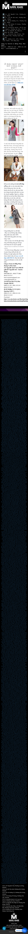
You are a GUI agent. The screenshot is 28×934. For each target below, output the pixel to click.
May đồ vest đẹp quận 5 (13, 651)
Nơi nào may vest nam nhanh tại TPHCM (13, 489)
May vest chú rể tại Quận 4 (5, 783)
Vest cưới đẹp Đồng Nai (17, 689)
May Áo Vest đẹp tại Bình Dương (8, 825)
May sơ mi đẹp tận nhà (6, 467)
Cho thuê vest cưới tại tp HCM (21, 865)
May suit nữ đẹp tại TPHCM (15, 799)
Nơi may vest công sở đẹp (18, 555)
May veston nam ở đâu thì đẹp (7, 862)
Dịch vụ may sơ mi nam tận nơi (11, 459)
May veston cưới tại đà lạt (14, 770)
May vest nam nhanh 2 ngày (6, 560)
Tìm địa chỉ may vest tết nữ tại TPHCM (13, 530)
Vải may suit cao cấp (6, 644)
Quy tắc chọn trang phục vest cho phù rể (19, 343)
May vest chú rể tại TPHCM (21, 818)
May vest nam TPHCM (6, 664)
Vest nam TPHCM (13, 620)
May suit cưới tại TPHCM (10, 720)
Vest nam (20, 820)
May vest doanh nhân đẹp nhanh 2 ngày (12, 559)
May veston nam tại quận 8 (19, 874)
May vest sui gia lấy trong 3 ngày (16, 496)
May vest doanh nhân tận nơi (15, 564)
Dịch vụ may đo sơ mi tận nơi (19, 459)
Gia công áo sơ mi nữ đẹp (9, 737)
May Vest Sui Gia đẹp (7, 817)
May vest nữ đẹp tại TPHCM (21, 808)
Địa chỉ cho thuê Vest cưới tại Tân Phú (18, 774)
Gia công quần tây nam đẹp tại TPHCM (8, 635)
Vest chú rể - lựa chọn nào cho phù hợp (15, 819)
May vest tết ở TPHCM (7, 484)
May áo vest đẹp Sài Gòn (8, 654)
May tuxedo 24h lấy (17, 545)
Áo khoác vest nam (17, 621)
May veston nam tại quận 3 (7, 876)
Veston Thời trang (17, 860)
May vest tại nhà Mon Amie (18, 467)
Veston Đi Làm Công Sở (17, 803)
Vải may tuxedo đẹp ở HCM (9, 618)
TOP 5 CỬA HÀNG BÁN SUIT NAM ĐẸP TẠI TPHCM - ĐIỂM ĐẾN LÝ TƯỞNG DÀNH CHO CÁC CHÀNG (14, 438)
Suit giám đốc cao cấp (15, 524)
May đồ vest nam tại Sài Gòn (16, 669)
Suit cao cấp (13, 525)
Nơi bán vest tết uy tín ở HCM (8, 474)
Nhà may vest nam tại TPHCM (14, 602)
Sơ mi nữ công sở (8, 813)
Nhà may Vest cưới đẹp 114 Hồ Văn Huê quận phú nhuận (10, 761)
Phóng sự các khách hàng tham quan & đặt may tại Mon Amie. (15, 330)
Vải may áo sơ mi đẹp (16, 641)
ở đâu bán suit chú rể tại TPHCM (13, 535)
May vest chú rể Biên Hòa (6, 698)
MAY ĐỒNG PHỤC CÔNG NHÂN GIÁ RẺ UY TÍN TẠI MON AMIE (12, 386)
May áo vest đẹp (5, 659)
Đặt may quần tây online (16, 469)
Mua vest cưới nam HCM (8, 666)
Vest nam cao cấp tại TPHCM (7, 579)
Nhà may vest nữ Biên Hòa (8, 688)
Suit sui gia (17, 794)
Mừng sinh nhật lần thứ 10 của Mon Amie (12, 328)
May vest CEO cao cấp (21, 579)
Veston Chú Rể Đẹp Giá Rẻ (7, 804)
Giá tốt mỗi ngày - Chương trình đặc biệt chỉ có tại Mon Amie (12, 339)
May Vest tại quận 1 (17, 784)
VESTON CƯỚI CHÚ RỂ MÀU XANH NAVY (14, 778)
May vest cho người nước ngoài (18, 593)
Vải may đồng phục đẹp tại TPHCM (8, 639)
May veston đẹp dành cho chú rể (14, 574)
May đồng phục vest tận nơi (7, 465)
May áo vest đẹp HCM (15, 654)
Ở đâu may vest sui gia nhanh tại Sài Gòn (20, 487)
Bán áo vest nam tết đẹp (15, 474)
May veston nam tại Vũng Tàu (16, 878)
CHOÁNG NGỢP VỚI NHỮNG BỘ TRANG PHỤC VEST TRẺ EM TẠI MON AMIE (14, 421)
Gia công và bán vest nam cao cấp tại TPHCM (11, 734)
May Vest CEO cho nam (16, 460)
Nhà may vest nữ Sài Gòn (7, 712)
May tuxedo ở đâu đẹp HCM (8, 615)
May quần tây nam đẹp (13, 807)
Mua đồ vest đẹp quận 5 (6, 651)
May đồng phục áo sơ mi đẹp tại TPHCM (17, 603)
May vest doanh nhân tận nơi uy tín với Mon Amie (11, 319)
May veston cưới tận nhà (20, 592)
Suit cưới (23, 532)
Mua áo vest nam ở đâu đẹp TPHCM (11, 723)
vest (4, 861)
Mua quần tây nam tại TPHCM (8, 822)
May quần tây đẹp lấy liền (14, 510)
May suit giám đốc (8, 582)
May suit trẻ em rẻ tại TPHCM (13, 792)
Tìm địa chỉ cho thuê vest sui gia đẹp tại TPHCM (11, 486)
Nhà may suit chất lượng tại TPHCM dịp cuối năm (10, 537)
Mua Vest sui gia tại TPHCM (16, 816)
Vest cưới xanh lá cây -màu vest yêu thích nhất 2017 (13, 840)
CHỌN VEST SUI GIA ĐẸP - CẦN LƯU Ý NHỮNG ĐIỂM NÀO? (12, 439)
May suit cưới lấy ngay (13, 548)
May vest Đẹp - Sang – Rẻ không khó (14, 728)
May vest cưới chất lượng (14, 754)
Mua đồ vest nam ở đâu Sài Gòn (19, 670)
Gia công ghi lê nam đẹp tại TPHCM (9, 736)
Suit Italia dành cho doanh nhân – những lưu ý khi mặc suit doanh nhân (12, 832)
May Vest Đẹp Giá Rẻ (15, 823)
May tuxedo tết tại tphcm (12, 543)
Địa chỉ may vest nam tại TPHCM (11, 613)
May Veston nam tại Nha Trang (17, 871)
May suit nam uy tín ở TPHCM (9, 663)
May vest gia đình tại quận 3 (7, 501)
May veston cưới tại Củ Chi (11, 775)
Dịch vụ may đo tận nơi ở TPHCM (14, 463)
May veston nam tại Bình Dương (7, 878)
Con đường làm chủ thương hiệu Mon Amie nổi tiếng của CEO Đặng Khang (16, 334)
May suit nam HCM (8, 661)
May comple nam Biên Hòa (14, 691)
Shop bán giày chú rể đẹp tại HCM (10, 851)
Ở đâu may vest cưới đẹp (17, 752)
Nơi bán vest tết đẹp (5, 477)
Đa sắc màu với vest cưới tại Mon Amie (16, 726)
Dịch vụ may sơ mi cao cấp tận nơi (7, 458)
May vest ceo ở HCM (14, 579)
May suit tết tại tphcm (18, 521)
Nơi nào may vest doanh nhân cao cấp (14, 580)
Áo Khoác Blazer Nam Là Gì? (7, 854)
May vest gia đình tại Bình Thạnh (15, 502)
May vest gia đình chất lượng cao (15, 503)
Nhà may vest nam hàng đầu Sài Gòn (10, 670)
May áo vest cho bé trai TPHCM (16, 721)
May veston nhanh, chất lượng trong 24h (8, 752)
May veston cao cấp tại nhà (9, 753)
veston (7, 861)
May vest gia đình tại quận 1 (7, 483)
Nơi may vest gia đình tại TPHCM (19, 492)
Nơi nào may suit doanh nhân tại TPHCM (10, 526)
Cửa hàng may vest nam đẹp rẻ (8, 716)
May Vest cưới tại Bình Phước (7, 770)
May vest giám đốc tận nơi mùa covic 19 (9, 453)
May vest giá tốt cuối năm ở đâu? (15, 539)
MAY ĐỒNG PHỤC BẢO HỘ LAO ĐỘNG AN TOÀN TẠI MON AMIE (12, 391)
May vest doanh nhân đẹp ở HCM (16, 565)
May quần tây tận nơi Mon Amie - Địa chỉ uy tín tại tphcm (16, 322)
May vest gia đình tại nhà (7, 502)
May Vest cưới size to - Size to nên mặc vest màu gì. (16, 837)
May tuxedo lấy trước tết (19, 544)
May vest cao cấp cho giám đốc (8, 709)
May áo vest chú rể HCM (12, 664)
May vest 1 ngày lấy (21, 513)
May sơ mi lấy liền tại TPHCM (14, 511)
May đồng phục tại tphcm (7, 831)
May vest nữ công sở (24, 521)
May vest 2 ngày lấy (15, 513)
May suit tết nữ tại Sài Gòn (10, 546)
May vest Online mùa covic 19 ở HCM (18, 454)
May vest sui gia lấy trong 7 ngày (7, 496)
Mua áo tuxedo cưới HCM (16, 713)
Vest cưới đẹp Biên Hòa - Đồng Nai (18, 680)
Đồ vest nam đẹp (17, 622)
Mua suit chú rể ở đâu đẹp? (7, 795)
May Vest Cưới (18, 855)
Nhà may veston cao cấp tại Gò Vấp (13, 780)
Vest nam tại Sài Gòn (21, 602)
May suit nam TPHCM (21, 708)
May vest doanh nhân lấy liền (7, 564)
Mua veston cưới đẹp (16, 720)
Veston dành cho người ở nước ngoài (10, 869)
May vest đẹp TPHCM (21, 649)
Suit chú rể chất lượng (19, 797)
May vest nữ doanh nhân (7, 568)
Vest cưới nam (22, 627)
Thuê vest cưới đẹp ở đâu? (10, 755)
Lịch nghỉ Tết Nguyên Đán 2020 (8, 473)
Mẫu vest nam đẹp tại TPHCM (20, 620)
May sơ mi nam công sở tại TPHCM (12, 812)
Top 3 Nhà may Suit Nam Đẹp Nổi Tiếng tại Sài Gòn (16, 763)
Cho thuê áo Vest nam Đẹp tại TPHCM (11, 865)
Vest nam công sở (15, 567)
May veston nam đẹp (7, 574)
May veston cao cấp (20, 712)
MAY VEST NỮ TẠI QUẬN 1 (19, 828)
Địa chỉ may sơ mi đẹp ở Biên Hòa (10, 690)
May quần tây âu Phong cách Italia (16, 804)
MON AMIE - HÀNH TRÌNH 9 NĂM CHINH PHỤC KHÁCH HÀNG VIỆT (13, 410)
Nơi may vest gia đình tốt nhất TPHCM (9, 492)
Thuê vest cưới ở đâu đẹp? (21, 587)
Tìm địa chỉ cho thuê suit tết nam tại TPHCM (16, 532)
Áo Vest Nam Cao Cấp (16, 623)
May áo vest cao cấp (19, 653)
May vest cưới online (18, 540)
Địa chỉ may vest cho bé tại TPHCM (19, 508)
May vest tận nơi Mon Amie (15, 465)
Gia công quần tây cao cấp (17, 635)
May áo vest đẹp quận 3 (5, 658)
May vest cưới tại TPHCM (11, 540)
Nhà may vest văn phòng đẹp (18, 515)
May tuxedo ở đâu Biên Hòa (15, 688)
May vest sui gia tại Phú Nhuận (15, 495)
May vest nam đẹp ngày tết (14, 484)
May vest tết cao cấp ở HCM (12, 478)
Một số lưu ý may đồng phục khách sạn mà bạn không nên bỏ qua (12, 359)
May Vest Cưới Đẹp (8, 844)
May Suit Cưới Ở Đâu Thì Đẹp (14, 827)
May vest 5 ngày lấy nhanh (20, 512)
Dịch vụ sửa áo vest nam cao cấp (7, 627)
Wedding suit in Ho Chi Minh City (7, 647)
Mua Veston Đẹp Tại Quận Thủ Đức (18, 864)
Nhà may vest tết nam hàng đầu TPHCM (10, 536)
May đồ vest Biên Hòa (17, 697)
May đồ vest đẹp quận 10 (18, 650)
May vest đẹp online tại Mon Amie (9, 472)
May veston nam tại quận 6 (9, 875)
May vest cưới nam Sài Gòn (10, 665)
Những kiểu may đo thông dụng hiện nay (15, 589)
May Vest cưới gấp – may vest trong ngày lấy (10, 776)
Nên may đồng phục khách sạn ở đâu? (16, 373)
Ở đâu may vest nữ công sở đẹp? (21, 813)
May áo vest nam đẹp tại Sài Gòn (16, 672)
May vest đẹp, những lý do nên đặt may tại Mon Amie (18, 749)
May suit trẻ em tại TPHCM (20, 792)
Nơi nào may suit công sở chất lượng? (19, 785)
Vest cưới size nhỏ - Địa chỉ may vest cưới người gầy (17, 836)
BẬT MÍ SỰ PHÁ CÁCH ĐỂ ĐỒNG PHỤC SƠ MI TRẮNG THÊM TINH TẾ (14, 406)
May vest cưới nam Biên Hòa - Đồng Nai (8, 684)
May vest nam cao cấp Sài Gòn (13, 677)
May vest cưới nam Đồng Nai (6, 682)
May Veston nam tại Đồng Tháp (17, 870)
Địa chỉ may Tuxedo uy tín (16, 618)
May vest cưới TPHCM (13, 702)
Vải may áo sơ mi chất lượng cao (17, 640)
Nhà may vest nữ (12, 599)
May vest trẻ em (15, 607)
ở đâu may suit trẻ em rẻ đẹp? (20, 789)
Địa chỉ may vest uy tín (22, 648)
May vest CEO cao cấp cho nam (8, 462)
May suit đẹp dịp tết (14, 520)
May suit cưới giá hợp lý (19, 548)
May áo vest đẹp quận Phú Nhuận (7, 655)
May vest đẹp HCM (15, 649)
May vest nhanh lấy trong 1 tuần (10, 497)
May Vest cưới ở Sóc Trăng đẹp (17, 765)
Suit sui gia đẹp (7, 794)
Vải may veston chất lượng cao (13, 644)
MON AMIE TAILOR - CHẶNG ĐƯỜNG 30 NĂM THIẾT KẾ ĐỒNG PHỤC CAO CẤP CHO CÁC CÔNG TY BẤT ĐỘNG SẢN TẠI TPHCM (14, 430)
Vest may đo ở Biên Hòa (17, 687)
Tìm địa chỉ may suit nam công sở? (8, 785)
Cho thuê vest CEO (6, 463)
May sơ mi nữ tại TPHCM (19, 807)
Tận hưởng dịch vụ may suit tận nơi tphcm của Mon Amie (17, 323)
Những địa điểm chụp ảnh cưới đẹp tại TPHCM (11, 856)
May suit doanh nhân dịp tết (7, 520)
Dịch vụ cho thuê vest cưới (20, 862)
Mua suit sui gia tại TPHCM (11, 793)
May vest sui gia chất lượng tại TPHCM (10, 481)
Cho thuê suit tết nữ (16, 553)
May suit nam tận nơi (9, 594)
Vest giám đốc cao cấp (12, 562)
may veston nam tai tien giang (8, 871)
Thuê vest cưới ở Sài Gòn (9, 667)
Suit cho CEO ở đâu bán (8, 525)
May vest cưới (6, 540)
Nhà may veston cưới (8, 629)
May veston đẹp (7, 616)
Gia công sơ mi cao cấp (18, 637)
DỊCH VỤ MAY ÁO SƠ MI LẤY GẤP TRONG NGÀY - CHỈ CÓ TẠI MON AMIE (14, 435)
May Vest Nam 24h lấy (13, 855)
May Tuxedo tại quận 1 (6, 784)
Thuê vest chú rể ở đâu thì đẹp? (18, 817)
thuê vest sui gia (10, 859)
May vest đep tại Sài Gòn (9, 649)
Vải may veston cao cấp (17, 645)
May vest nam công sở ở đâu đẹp (20, 725)
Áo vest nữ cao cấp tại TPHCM (8, 816)
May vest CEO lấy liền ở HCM (14, 563)
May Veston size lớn (18, 869)
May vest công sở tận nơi (7, 596)
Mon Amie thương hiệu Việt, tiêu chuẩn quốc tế (11, 746)
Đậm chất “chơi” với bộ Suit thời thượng (16, 363)
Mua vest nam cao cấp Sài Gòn (7, 672)
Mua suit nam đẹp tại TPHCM (16, 661)
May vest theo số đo (15, 868)
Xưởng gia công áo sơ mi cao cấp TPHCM (9, 733)
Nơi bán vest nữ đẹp (8, 821)
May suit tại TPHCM (16, 663)
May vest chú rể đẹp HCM (18, 665)
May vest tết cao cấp (21, 484)
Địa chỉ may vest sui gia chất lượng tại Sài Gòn (11, 507)
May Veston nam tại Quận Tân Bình (20, 873)
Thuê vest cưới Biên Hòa (13, 692)
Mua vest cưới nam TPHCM (8, 708)
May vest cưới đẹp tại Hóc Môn (18, 773)
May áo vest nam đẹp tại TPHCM (15, 631)
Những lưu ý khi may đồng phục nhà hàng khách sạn (15, 357)
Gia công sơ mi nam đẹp (7, 636)
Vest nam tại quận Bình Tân (15, 879)
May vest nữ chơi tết (8, 539)
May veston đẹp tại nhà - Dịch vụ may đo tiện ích (10, 365)
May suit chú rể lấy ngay (21, 549)
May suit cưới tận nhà (15, 594)
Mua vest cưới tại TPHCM (21, 537)
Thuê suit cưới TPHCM (18, 660)
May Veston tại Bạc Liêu (18, 764)
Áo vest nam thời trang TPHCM (21, 723)
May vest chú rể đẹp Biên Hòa (21, 692)
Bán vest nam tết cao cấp (11, 477)
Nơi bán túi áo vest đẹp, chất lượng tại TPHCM (14, 732)
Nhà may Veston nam (18, 863)
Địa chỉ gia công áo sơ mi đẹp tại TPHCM (10, 735)
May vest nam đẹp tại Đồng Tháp (19, 768)
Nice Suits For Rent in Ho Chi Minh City (9, 656)
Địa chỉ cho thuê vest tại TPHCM (17, 630)
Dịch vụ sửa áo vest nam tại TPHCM (7, 626)
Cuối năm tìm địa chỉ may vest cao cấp (9, 551)
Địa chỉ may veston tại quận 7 (8, 782)
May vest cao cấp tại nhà (12, 468)
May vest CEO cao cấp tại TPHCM (18, 575)
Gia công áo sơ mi (16, 737)
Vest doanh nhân (9, 707)
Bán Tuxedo (6, 555)
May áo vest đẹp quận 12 (18, 656)
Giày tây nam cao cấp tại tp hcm (14, 852)
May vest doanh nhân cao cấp (20, 581)
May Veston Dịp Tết (11, 660)
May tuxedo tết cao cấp (6, 544)
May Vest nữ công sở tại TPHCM (15, 814)
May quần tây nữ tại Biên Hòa (20, 690)
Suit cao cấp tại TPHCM (18, 525)
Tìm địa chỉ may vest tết (12, 519)
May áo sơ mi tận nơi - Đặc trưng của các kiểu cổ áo (9, 321)
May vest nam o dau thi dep (11, 861)
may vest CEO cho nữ (9, 460)
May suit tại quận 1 (11, 784)
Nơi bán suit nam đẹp (20, 798)
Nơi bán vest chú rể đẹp (9, 818)
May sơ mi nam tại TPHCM (6, 599)
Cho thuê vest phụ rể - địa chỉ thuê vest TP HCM (13, 835)
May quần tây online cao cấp (8, 469)
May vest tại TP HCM (16, 881)
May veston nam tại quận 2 (15, 876)
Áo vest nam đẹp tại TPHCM (19, 599)
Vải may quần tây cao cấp (17, 642)
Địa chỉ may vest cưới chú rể (12, 725)
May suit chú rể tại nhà (9, 549)
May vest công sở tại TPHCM (17, 556)
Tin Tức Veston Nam (12, 860)
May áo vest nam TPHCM (6, 624)
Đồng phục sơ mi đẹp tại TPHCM (9, 598)
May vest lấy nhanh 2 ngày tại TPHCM (7, 558)
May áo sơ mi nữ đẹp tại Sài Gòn (11, 608)
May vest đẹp (21, 574)
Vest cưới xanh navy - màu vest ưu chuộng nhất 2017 (13, 777)
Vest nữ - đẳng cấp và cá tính (15, 820)
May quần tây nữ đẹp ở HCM (9, 605)
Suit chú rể (8, 798)
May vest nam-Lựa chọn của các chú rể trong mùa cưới (13, 739)
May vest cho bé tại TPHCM (15, 483)
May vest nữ (11, 616)
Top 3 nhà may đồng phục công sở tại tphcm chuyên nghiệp (11, 371)
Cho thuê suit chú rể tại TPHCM (13, 554)
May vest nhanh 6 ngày (7, 498)
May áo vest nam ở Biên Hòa (10, 689)
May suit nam (9, 565)
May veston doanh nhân (12, 581)
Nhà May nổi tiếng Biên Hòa (8, 696)
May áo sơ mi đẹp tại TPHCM (6, 631)
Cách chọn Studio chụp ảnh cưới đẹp (9, 857)
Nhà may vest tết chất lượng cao (20, 477)
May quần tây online (22, 469)
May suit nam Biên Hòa (10, 693)
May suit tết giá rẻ (20, 522)
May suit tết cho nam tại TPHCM (18, 546)
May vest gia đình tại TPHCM (7, 500)
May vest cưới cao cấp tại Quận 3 (14, 783)
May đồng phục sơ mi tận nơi (14, 464)
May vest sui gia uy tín (18, 494)
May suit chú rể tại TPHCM (21, 795)
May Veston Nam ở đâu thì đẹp (10, 764)
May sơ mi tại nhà (11, 467)
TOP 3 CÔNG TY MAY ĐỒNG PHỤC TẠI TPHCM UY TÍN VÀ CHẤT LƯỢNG (14, 397)
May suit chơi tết (19, 520)
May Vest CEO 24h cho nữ (16, 462)
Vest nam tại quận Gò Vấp (8, 879)
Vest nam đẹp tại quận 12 (11, 674)
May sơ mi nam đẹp (14, 808)
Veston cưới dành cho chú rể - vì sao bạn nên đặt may (10, 842)
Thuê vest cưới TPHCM (9, 711)
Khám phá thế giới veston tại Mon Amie (12, 751)
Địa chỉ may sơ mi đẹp (20, 698)
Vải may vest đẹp (11, 645)
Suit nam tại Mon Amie (11, 801)
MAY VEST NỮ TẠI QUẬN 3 (11, 828)
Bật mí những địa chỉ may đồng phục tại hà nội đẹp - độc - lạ (12, 362)
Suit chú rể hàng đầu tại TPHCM (11, 797)
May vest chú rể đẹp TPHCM (16, 706)
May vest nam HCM (14, 666)
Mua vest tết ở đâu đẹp (16, 473)
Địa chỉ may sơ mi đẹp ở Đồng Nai (15, 682)
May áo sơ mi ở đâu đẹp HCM (20, 608)
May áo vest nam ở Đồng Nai (16, 683)
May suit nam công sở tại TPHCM (11, 787)
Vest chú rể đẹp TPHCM (11, 704)
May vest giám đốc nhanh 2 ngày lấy (15, 560)
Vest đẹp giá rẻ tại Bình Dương (14, 866)
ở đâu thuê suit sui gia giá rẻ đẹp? (10, 790)
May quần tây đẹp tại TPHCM (16, 606)
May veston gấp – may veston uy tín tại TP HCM (16, 838)
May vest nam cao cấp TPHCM (8, 718)
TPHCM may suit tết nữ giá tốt (9, 529)
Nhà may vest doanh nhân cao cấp (11, 572)
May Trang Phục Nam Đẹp (7, 823)
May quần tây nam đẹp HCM (8, 606)
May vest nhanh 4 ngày (20, 498)
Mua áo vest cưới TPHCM (18, 704)
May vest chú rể (20, 541)
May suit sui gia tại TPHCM (19, 793)
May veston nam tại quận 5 (17, 875)
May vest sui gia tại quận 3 (19, 481)
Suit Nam (17, 845)
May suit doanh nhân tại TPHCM (17, 527)
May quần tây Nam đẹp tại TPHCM (15, 844)
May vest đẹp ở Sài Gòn (6, 702)
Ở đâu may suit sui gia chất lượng (18, 788)
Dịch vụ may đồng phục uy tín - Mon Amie (10, 347)
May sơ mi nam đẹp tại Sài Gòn (14, 715)
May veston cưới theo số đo (8, 868)
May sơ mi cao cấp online (15, 470)
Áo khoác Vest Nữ (21, 845)
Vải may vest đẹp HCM (21, 644)
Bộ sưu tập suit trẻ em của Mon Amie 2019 (9, 591)
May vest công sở (22, 631)
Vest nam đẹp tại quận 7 (21, 675)
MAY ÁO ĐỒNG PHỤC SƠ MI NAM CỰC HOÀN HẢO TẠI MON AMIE (14, 416)
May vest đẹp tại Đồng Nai (12, 769)
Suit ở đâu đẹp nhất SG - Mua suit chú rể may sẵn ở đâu (11, 802)
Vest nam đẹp (11, 680)
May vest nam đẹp (19, 569)
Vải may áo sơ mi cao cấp (9, 641)
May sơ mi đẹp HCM (20, 612)
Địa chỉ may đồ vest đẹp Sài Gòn (10, 650)
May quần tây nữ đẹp (6, 807)
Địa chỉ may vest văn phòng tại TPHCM (12, 516)
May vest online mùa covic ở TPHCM (14, 455)
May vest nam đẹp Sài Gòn (21, 677)
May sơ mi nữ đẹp (7, 612)
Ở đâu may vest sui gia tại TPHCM (9, 487)
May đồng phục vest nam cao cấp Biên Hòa (16, 685)
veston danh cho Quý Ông (21, 868)
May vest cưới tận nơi (22, 596)
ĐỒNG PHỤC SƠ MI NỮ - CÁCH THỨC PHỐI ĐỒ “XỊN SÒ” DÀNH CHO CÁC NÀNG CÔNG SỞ (14, 407)
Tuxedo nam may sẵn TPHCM (16, 615)
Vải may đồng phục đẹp (9, 640)
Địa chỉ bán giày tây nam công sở (10, 577)
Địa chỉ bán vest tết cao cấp (8, 476)
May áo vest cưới (13, 653)
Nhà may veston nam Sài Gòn (15, 629)
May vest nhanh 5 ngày (13, 498)
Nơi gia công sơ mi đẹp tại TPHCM (9, 637)
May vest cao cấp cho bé (10, 506)
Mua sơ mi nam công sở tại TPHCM (18, 811)
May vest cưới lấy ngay (6, 541)
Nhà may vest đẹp (5, 728)
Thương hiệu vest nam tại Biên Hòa (18, 693)
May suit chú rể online (15, 549)
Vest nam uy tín (7, 680)
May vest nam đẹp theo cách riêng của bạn (19, 809)
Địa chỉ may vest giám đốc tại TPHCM (11, 570)
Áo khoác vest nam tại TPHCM (10, 611)
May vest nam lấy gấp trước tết (13, 750)
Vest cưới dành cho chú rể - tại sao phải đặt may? (10, 586)
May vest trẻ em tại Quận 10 (21, 586)
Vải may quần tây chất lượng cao (9, 642)
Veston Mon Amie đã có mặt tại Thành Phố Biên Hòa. (15, 678)
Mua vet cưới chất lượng (17, 753)
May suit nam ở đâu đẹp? (7, 799)
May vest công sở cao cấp (9, 556)
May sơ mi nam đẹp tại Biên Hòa (8, 687)
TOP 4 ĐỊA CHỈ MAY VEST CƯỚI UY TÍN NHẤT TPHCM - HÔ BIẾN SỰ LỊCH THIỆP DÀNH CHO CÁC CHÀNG (14, 433)
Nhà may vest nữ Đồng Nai (8, 683)
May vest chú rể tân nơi (13, 592)
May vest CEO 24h (7, 563)
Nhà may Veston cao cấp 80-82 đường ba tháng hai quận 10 (16, 759)
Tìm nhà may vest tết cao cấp (18, 529)
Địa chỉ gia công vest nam (7, 634)
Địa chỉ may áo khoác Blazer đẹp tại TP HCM (12, 850)
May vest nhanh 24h (17, 497)
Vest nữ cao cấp (8, 610)
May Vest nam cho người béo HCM (7, 669)
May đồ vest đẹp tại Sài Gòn (20, 651)
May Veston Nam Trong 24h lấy (9, 826)
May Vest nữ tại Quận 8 (21, 827)
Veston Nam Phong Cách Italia (11, 863)
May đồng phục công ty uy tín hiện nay (17, 582)
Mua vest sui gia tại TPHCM (14, 493)
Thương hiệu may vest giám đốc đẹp (16, 568)
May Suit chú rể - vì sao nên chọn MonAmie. (17, 779)
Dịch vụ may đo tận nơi (7, 464)
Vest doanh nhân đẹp (9, 567)
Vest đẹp (17, 861)
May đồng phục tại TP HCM (23, 881)
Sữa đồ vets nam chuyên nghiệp (20, 632)
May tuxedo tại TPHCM (11, 617)
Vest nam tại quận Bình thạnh (7, 880)
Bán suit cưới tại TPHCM (11, 555)
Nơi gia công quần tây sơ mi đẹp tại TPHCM (10, 730)
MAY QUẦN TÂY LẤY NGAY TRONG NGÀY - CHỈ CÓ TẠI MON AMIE (14, 431)
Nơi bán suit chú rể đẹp (14, 795)
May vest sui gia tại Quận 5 (6, 495)
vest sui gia (7, 860)
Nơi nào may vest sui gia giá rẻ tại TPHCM (16, 488)
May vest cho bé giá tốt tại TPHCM (16, 505)
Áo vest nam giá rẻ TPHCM (9, 623)
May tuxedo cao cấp (11, 545)
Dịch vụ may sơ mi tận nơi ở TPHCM (17, 458)
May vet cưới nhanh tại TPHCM (6, 754)
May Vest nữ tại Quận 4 (17, 826)
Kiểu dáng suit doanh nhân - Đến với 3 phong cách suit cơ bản (10, 352)
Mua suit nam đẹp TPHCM (16, 709)
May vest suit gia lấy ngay (6, 494)
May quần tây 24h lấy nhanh (7, 510)
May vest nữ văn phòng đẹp (7, 517)
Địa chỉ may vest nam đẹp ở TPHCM (13, 717)
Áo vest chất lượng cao (11, 659)
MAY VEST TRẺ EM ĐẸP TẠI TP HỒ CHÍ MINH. (15, 849)
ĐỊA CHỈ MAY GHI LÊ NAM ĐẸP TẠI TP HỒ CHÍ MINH (17, 847)
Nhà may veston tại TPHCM (15, 627)
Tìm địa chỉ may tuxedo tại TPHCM (8, 531)
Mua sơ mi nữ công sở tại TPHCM (8, 811)
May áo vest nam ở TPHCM (21, 703)
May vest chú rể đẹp (20, 607)
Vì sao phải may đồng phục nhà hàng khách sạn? (14, 372)
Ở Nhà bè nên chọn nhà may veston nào (8, 773)
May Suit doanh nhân (10, 527)
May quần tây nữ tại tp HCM (15, 806)
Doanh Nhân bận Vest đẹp (21, 659)
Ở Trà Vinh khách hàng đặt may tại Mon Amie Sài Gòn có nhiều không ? (15, 766)
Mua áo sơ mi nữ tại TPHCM (16, 822)
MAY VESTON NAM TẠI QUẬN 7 (11, 756)
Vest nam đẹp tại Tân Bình (14, 673)
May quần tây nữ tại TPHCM (18, 617)
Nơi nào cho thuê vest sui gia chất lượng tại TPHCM (10, 491)
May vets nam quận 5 (17, 598)
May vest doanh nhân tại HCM (12, 668)
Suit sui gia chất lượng (13, 794)
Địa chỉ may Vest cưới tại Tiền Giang (9, 768)
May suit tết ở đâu (4, 522)
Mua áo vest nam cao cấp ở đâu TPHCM (18, 718)
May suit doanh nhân (18, 583)
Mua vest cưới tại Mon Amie (18, 755)
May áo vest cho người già (16, 711)
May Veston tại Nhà (6, 855)
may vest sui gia (15, 859)
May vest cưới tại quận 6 (15, 782)
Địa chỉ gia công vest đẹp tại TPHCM (16, 634)
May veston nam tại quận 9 (11, 874)
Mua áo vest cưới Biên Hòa (6, 691)
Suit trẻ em (6, 793)
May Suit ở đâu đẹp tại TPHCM (11, 727)
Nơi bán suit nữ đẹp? (13, 798)
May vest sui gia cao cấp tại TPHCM (11, 479)
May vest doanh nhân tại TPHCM (10, 583)
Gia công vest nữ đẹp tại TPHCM (20, 730)
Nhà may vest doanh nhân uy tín (20, 572)
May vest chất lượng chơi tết (19, 519)
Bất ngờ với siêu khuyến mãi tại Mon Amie (9, 355)
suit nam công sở (10, 788)
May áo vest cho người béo (7, 706)
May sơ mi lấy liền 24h (22, 511)
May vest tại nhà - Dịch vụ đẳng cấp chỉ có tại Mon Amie (13, 325)
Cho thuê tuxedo (11, 553)
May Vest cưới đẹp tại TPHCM (14, 541)
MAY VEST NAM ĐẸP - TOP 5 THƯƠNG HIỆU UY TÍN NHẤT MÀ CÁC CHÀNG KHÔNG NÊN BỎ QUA (13, 436)
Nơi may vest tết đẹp (19, 478)
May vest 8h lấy (21, 506)
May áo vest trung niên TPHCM (20, 722)
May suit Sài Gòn (6, 722)
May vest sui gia (13, 494)
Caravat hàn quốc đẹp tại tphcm (20, 851)
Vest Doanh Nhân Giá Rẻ (9, 803)
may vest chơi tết (12, 521)
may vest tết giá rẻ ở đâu (6, 521)
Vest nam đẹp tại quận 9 (7, 675)
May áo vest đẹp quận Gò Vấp (16, 655)
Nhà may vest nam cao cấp (6, 673)
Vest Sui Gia (12, 817)
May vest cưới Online (21, 754)
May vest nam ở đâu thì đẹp (7, 701)
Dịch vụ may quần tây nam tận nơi (14, 457)
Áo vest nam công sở (15, 626)
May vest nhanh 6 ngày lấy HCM (12, 512)
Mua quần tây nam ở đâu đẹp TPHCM (16, 699)
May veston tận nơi (11, 593)
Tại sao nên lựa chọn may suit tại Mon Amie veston (15, 744)
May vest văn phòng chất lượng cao (16, 517)
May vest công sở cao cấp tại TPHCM (12, 522)
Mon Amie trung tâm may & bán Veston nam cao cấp (13, 758)
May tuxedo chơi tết (5, 545)
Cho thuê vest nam (8, 603)
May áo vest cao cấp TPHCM (7, 653)
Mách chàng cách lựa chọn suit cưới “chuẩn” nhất (10, 367)
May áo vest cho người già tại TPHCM (18, 667)
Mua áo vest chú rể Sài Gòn (20, 664)
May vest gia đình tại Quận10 (15, 500)
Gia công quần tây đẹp (22, 737)
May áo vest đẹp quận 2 (12, 658)
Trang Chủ (11, 930)
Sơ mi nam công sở (13, 813)
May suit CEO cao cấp (11, 575)
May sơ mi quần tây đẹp (15, 707)
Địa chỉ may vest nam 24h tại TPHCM (9, 508)
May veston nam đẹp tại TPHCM (15, 610)
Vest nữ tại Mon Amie (6, 592)
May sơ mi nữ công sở (20, 812)
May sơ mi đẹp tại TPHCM (11, 584)
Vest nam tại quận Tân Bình (15, 880)
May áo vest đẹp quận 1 (19, 658)
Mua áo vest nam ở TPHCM (20, 702)
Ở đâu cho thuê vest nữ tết (11, 534)
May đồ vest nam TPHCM (17, 625)
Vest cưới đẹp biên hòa (13, 698)
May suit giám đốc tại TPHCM (20, 526)
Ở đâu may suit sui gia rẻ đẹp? (19, 790)
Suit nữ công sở (6, 788)
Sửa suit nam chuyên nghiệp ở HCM (15, 624)
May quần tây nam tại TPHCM (20, 613)
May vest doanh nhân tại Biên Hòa (9, 697)
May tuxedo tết (6, 543)
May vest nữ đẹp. (10, 809)
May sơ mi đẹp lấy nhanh (6, 511)
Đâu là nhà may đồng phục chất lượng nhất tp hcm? (15, 368)
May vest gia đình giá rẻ (7, 503)
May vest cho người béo (17, 710)
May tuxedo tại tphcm (12, 544)
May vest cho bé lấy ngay (7, 505)
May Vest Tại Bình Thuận (9, 870)
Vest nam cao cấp (21, 611)
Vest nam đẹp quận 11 (19, 674)
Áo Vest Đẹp (15, 659)
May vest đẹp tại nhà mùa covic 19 (8, 454)
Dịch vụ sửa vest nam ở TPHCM (10, 622)
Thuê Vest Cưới (14, 862)
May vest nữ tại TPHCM (6, 589)
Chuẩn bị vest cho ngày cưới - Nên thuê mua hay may (10, 747)
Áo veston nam (11, 625)
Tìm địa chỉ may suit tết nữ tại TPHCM (19, 531)
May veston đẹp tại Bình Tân (9, 774)
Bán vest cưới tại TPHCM (21, 554)
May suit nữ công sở (19, 787)
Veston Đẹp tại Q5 (5, 859)
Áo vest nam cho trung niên (11, 621)
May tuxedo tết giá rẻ (19, 543)
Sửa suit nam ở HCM (6, 625)
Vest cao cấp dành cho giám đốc (8, 607)
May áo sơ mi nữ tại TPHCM (7, 721)
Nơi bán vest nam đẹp (14, 821)
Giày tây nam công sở (19, 577)
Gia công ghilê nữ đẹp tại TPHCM (18, 736)
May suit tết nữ (22, 545)
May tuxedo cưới (16, 616)
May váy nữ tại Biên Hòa (6, 692)
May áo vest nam (8, 699)
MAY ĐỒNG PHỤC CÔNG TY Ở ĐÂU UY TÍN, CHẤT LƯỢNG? (12, 377)
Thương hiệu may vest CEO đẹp (11, 569)
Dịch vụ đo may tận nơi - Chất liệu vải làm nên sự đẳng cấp (18, 320)
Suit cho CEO (20, 524)
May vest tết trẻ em (16, 538)
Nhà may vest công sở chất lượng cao (13, 550)
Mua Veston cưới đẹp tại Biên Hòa (16, 696)
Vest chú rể (14, 597)
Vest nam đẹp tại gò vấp (21, 673)
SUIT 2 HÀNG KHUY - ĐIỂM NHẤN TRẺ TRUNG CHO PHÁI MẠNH (12, 446)
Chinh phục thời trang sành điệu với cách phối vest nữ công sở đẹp (13, 349)
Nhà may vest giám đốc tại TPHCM (14, 573)
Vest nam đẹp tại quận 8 (14, 675)
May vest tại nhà (7, 457)
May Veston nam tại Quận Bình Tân (10, 873)
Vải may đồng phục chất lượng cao (17, 639)
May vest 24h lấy (16, 506)
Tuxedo (4, 529)
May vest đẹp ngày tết (10, 538)
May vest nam (15, 818)
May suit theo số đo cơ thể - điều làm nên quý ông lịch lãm (12, 745)
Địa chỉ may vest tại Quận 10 (13, 587)
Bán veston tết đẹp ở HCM (16, 476)
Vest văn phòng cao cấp (10, 515)
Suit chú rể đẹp (5, 798)
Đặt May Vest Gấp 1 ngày (15, 854)
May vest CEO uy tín (18, 578)
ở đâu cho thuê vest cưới (18, 534)
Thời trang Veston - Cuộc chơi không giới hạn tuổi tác (12, 742)
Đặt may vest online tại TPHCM (18, 472)
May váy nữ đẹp (9, 806)
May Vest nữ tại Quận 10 (6, 827)
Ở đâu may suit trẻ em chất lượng (11, 789)
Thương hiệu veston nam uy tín (8, 630)
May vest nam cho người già (13, 703)
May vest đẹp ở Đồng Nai (17, 684)
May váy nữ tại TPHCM (14, 712)
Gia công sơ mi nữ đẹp (14, 636)
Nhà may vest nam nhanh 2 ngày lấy (18, 558)
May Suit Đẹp (22, 618)
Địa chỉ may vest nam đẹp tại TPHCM (18, 716)
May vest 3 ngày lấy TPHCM (8, 513)
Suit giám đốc (9, 524)
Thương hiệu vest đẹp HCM (14, 648)
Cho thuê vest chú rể (6, 553)
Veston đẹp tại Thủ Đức (10, 864)
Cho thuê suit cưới (6, 554)
